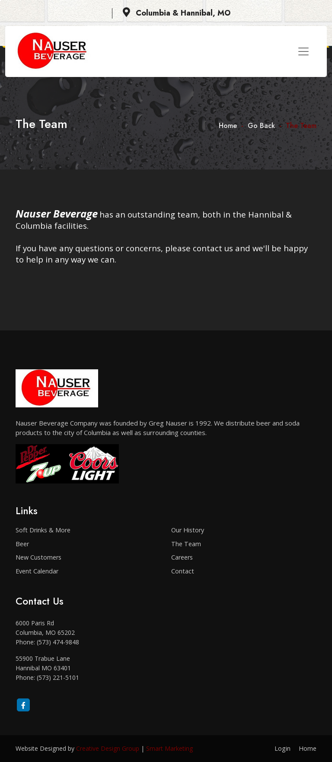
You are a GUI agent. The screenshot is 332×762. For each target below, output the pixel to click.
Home (228, 125)
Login (282, 748)
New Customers (38, 557)
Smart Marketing (169, 748)
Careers (182, 557)
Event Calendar (37, 571)
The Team (186, 544)
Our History (187, 530)
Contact (182, 571)
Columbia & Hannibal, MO (176, 13)
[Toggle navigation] (303, 51)
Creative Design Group (107, 748)
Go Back (261, 125)
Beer (22, 544)
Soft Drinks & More (43, 530)
